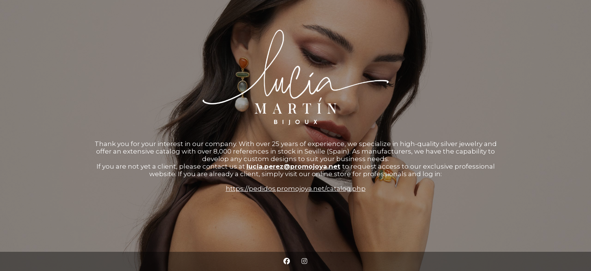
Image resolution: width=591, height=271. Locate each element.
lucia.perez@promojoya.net (293, 166)
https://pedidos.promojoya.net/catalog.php (296, 188)
